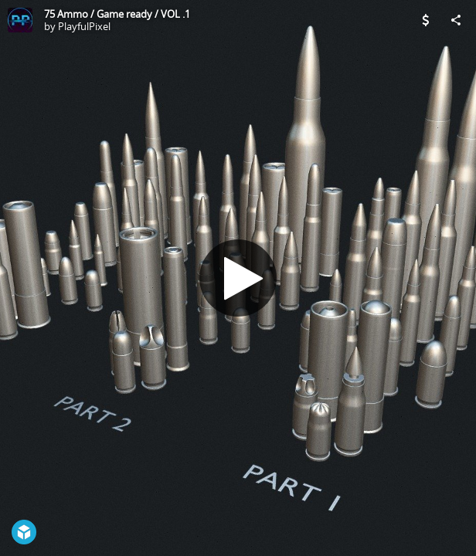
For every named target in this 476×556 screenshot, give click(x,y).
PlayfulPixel (84, 26)
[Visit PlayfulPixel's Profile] (20, 20)
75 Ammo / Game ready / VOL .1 (117, 14)
